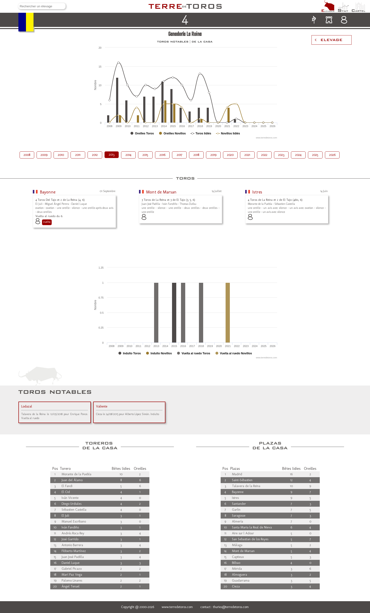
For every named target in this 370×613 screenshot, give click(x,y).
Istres (257, 192)
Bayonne (47, 192)
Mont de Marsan (161, 192)
